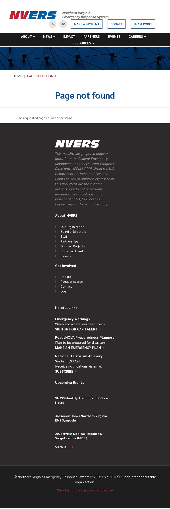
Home (17, 76)
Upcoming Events (73, 251)
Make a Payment (87, 24)
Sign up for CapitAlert (76, 329)
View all (62, 447)
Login (64, 291)
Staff (64, 236)
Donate (116, 24)
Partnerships (69, 241)
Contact (66, 286)
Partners (91, 36)
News (49, 36)
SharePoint (142, 24)
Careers (137, 36)
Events (114, 36)
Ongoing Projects (73, 246)
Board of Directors (73, 231)
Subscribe (64, 371)
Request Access (72, 281)
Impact (69, 36)
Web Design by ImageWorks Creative (85, 490)
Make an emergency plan (78, 347)
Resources (83, 43)
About (28, 36)
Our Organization (72, 227)
